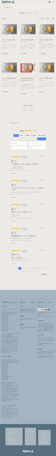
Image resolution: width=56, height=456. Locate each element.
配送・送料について (12, 433)
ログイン (43, 437)
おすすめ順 (41, 18)
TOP (4, 7)
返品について (11, 435)
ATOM (31, 430)
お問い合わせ (44, 442)
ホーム (9, 430)
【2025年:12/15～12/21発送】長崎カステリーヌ (25, 218)
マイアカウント (44, 433)
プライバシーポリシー (13, 442)
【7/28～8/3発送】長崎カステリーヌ (22, 260)
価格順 (47, 18)
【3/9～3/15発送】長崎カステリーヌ (22, 170)
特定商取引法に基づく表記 (14, 440)
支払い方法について (12, 437)
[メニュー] (53, 2)
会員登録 (43, 435)
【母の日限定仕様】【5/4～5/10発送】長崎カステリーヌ (27, 80)
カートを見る (44, 439)
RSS (28, 430)
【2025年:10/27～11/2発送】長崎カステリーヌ (25, 240)
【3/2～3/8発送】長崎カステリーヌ (22, 194)
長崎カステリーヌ (9, 7)
